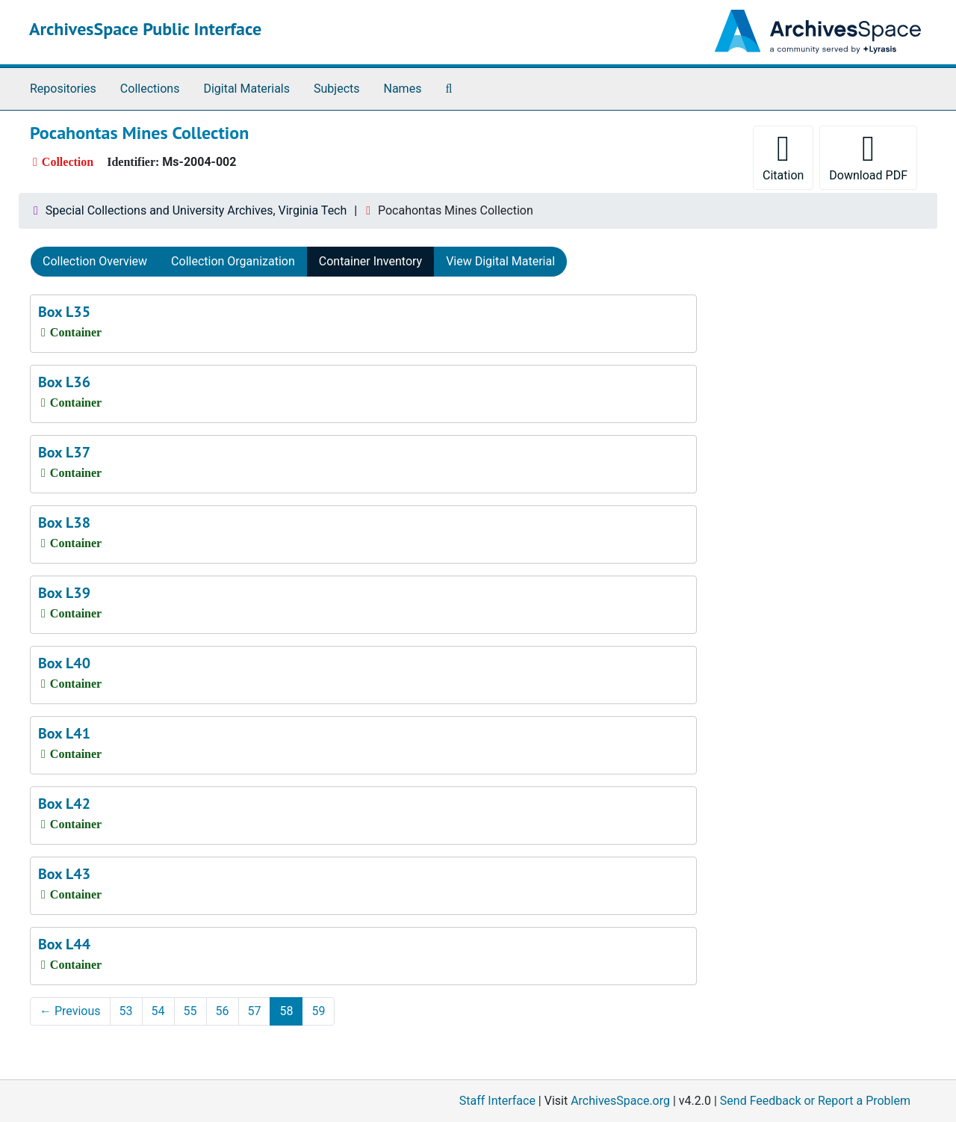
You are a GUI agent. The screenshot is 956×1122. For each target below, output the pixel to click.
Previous (70, 1011)
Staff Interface (497, 1101)
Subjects (336, 88)
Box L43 (64, 874)
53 (126, 1011)
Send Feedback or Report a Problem (815, 1101)
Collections (150, 88)
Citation (783, 156)
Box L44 (64, 944)
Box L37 (64, 452)
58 (286, 1011)
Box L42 (64, 803)
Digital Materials (246, 88)
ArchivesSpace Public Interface (145, 28)
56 (222, 1011)
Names (403, 88)
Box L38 (64, 522)
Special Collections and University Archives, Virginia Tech (196, 210)
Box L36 (64, 382)
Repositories (63, 88)
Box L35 (64, 311)
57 (254, 1011)
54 (158, 1011)
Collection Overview (95, 261)
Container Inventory (370, 261)
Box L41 (64, 733)
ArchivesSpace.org (620, 1101)
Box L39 (64, 592)
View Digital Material (500, 261)
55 (190, 1011)
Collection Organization (233, 261)
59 (318, 1011)
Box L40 (64, 663)
